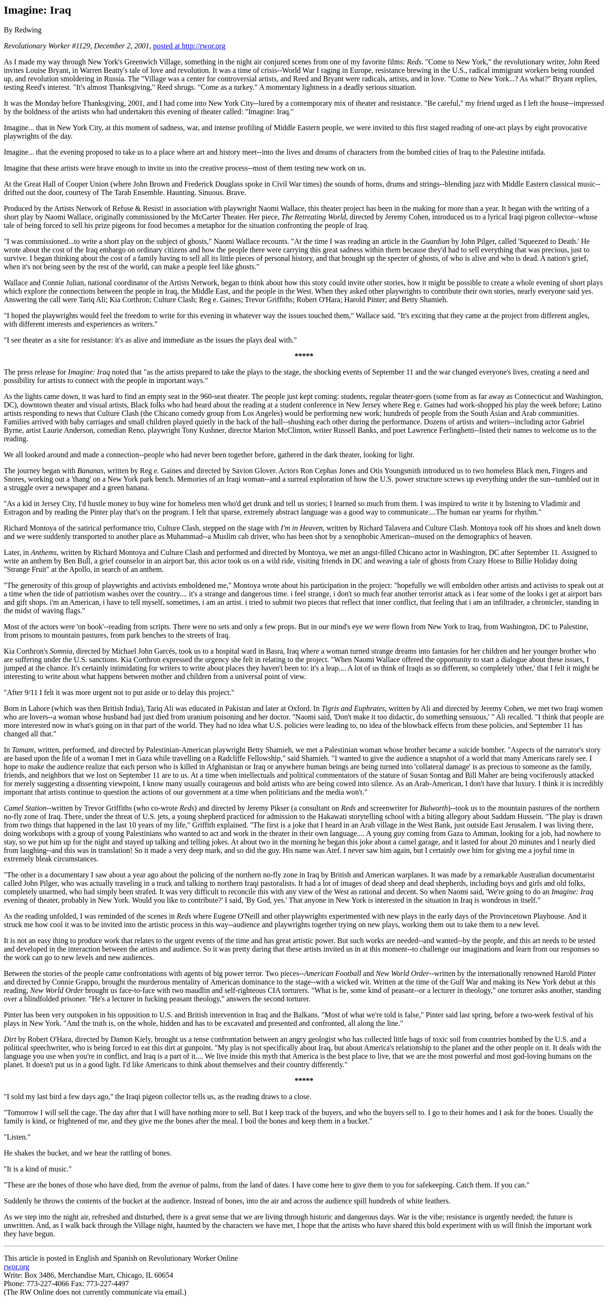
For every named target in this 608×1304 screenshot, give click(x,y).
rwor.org (16, 1267)
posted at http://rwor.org (189, 46)
